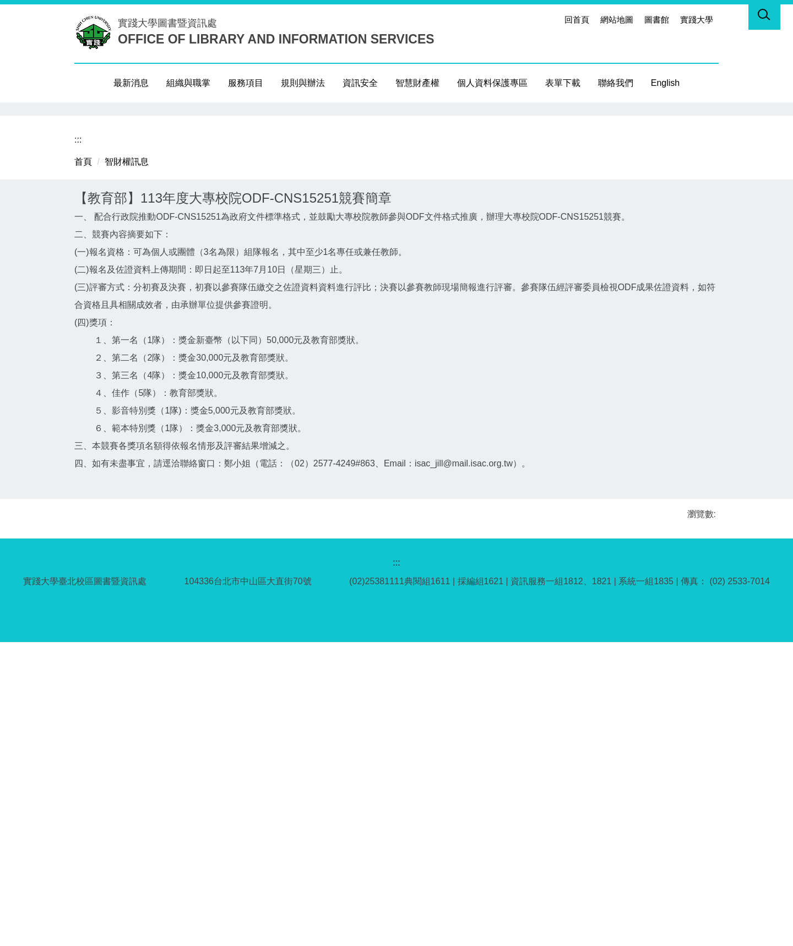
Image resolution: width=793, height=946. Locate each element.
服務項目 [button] (245, 83)
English (665, 83)
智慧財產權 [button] (417, 83)
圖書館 (656, 19)
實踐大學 (696, 19)
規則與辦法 (303, 83)
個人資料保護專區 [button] (492, 83)
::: (549, 19)
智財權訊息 (127, 465)
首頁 (83, 465)
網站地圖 (616, 19)
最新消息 (131, 83)
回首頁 (576, 19)
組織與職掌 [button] (188, 83)
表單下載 (562, 83)
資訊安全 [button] (360, 83)
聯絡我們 (615, 83)
